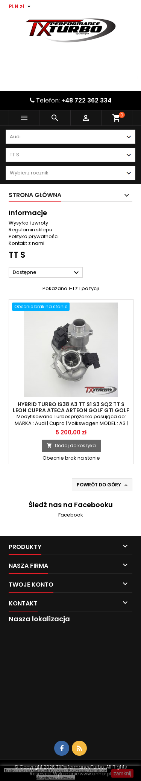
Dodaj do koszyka (71, 445)
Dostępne (47, 272)
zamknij (122, 773)
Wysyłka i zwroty (28, 222)
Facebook (70, 514)
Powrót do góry (103, 484)
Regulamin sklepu (30, 229)
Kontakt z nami (26, 243)
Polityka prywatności (34, 236)
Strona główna (35, 195)
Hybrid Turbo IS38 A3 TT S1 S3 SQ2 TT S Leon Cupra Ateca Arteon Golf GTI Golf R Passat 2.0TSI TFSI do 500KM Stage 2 (71, 410)
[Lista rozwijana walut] (20, 6)
